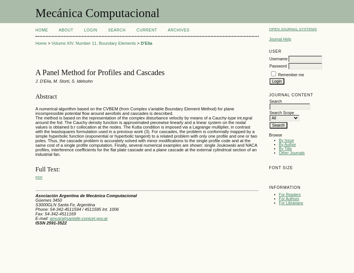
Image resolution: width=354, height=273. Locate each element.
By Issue (286, 140)
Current (146, 30)
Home (42, 30)
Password (278, 66)
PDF (39, 177)
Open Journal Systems (293, 29)
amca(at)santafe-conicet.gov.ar (79, 218)
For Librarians (291, 203)
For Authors (289, 199)
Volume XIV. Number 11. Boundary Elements (93, 43)
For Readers (290, 195)
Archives (178, 30)
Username (279, 59)
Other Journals (292, 153)
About (66, 30)
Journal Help (280, 39)
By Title (285, 149)
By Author (287, 145)
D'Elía (147, 43)
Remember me (291, 75)
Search (116, 30)
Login (90, 30)
